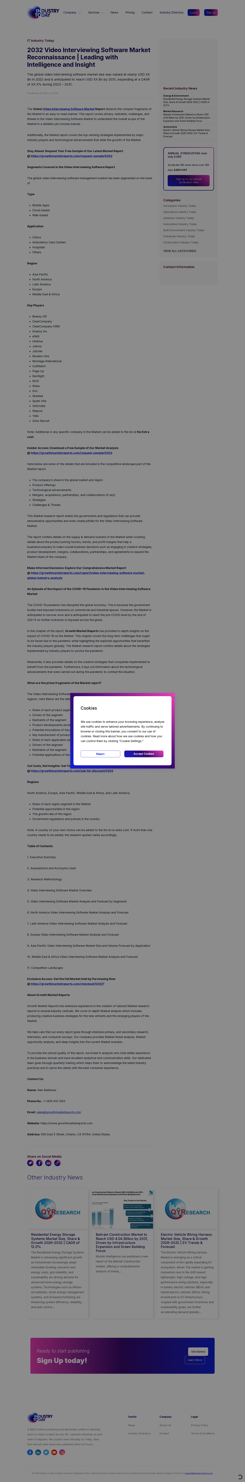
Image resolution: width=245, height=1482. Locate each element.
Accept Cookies (144, 753)
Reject (100, 754)
